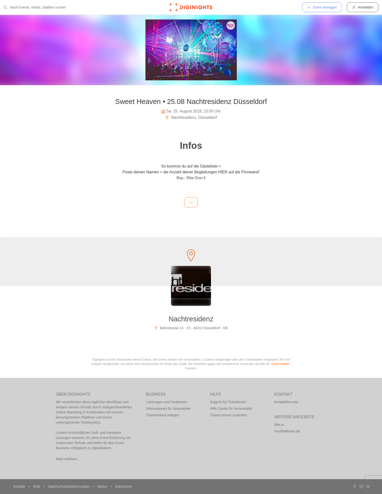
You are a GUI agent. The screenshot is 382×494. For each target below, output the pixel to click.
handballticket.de (287, 431)
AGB (37, 486)
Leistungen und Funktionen (166, 402)
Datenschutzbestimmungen (69, 486)
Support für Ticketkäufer (228, 402)
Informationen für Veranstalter (168, 408)
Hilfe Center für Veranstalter (231, 408)
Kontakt (19, 486)
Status (102, 486)
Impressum (123, 486)
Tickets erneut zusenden (228, 415)
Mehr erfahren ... (68, 459)
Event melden (280, 364)
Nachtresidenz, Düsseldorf (191, 117)
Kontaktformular (286, 402)
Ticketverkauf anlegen (162, 415)
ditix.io (279, 425)
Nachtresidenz (191, 319)
